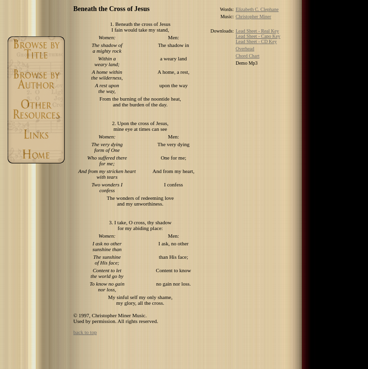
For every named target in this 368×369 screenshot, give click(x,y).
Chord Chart (248, 55)
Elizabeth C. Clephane (257, 9)
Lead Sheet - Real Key (257, 31)
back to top (85, 332)
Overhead (245, 48)
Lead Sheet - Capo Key (258, 36)
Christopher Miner (253, 16)
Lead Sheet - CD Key (256, 41)
